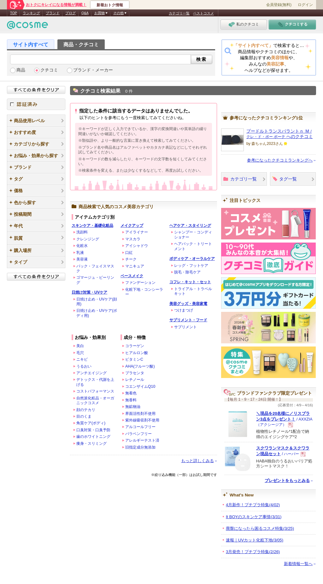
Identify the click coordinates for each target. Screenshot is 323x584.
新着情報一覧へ (298, 563)
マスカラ (132, 239)
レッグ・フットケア (191, 265)
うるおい (83, 366)
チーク (131, 259)
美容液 (82, 259)
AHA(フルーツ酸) (140, 366)
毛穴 (80, 353)
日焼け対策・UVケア (89, 292)
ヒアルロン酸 (136, 353)
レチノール (134, 379)
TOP (13, 13)
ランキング (31, 13)
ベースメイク (131, 276)
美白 (80, 346)
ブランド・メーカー (93, 70)
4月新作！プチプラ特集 (253, 504)
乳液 (80, 252)
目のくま (83, 416)
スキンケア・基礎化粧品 (92, 225)
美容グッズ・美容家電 (188, 303)
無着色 (131, 393)
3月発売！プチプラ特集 (253, 551)
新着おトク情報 (110, 5)
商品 (20, 70)
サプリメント (185, 327)
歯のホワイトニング (93, 436)
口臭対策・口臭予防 (93, 430)
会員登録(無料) (278, 5)
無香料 (131, 400)
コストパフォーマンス (95, 391)
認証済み (36, 104)
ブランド (53, 13)
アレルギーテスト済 (142, 440)
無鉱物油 (132, 406)
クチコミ (49, 70)
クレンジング (87, 239)
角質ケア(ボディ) (90, 423)
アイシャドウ (136, 245)
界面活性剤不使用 (140, 413)
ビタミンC (134, 359)
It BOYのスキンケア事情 (253, 516)
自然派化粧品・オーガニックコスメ (95, 400)
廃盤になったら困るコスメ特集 (260, 528)
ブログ (70, 13)
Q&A (85, 13)
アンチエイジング (91, 373)
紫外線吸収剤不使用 (142, 420)
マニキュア (134, 266)
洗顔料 (82, 232)
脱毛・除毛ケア (187, 272)
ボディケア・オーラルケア (192, 258)
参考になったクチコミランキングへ (280, 160)
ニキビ (82, 359)
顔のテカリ (85, 410)
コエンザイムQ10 (140, 386)
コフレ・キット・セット (190, 282)
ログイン (305, 5)
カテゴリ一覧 (179, 13)
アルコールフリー (140, 427)
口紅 (129, 252)
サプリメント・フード (188, 320)
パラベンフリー (138, 434)
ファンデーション (140, 282)
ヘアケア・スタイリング (190, 225)
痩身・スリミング (91, 443)
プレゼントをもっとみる (287, 480)
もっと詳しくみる (197, 460)
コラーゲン (134, 346)
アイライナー (136, 232)
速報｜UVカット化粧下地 (254, 540)
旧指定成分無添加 (140, 447)
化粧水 (82, 245)
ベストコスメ (203, 13)
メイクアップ (131, 225)
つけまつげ (183, 310)
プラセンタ (134, 373)
